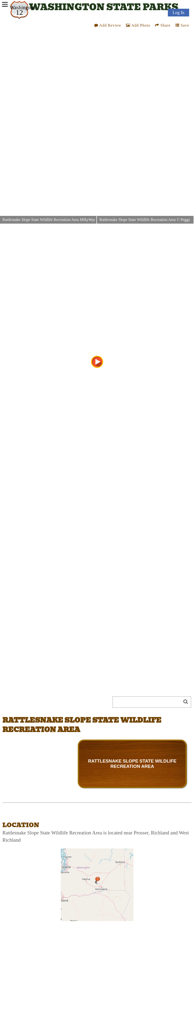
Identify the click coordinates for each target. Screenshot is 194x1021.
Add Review (107, 25)
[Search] (149, 702)
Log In (179, 12)
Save (182, 25)
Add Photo (138, 25)
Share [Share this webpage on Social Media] (162, 25)
